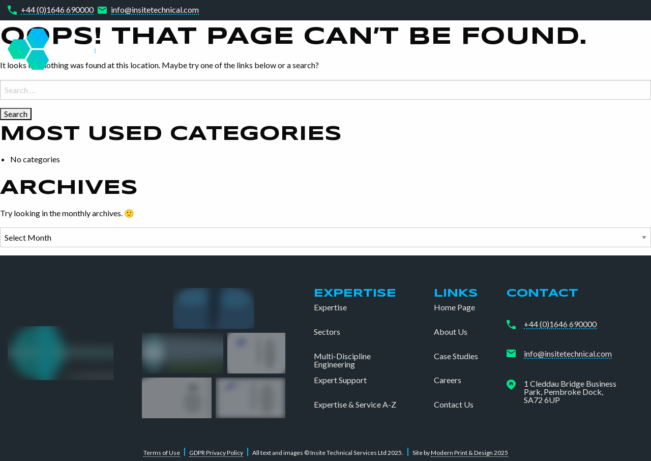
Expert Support (340, 380)
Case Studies (513, 49)
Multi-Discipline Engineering (342, 360)
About (462, 49)
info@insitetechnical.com (155, 10)
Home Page (454, 307)
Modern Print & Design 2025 (469, 452)
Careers (568, 49)
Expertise (416, 49)
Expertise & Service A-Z (355, 404)
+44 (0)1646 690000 (57, 10)
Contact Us (619, 49)
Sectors (327, 332)
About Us (450, 332)
